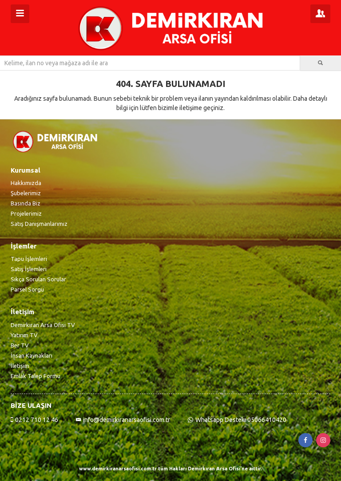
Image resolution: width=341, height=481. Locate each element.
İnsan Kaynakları (31, 355)
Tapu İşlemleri (29, 259)
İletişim (20, 366)
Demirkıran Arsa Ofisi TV (43, 325)
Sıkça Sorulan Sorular (38, 279)
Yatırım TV (24, 335)
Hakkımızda (26, 183)
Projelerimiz (26, 213)
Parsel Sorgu (27, 289)
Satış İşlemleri (29, 269)
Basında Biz (25, 203)
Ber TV (20, 345)
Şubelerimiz (26, 193)
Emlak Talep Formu (35, 376)
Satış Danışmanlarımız (39, 224)
